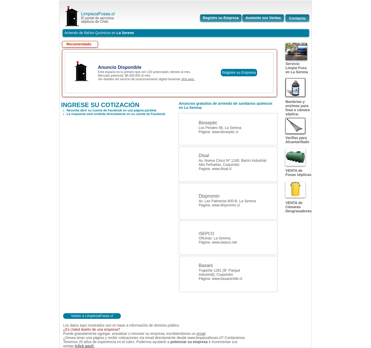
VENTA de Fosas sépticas (298, 172)
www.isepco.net (224, 242)
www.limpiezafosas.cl (204, 338)
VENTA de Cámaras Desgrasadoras (298, 207)
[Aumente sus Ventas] (263, 18)
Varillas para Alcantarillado (297, 140)
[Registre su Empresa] (220, 18)
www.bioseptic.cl (225, 132)
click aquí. (188, 79)
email (201, 333)
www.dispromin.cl (226, 205)
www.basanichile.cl (227, 279)
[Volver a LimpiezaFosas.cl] (92, 316)
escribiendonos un (181, 333)
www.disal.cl (221, 169)
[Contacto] (297, 18)
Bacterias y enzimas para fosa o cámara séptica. (297, 108)
